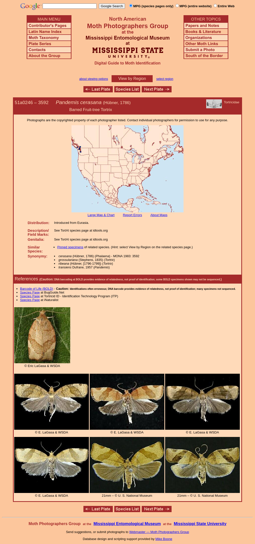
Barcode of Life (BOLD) (36, 289)
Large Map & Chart (101, 215)
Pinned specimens (70, 247)
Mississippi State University (200, 524)
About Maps (158, 215)
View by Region (132, 78)
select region (164, 79)
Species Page (30, 292)
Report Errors (132, 215)
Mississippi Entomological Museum (127, 524)
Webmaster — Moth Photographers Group (159, 532)
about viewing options (93, 79)
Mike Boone (163, 539)
